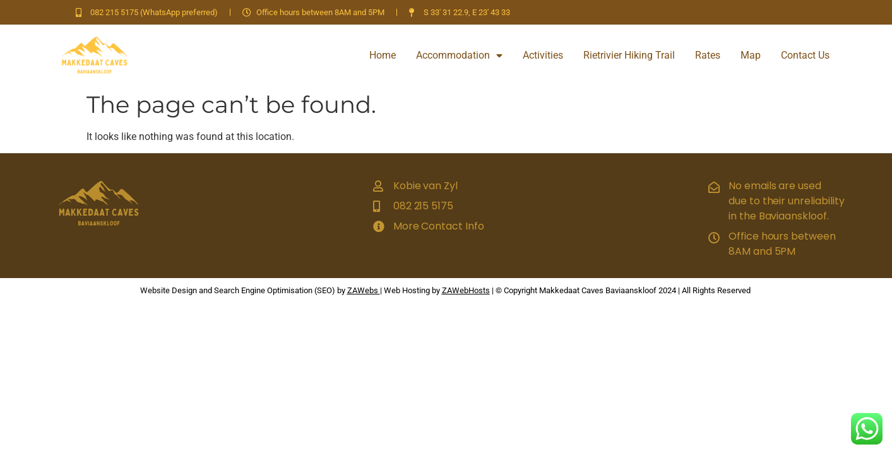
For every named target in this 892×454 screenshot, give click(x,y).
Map (750, 55)
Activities (543, 55)
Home (382, 55)
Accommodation (459, 55)
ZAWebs (362, 290)
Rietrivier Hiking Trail (629, 55)
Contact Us (805, 55)
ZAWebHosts (466, 290)
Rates (707, 55)
